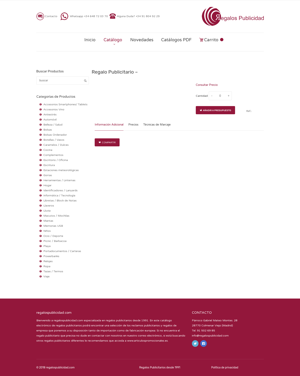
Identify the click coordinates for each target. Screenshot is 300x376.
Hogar (47, 185)
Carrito (211, 40)
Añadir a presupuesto (215, 110)
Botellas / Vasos (53, 139)
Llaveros (48, 205)
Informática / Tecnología (59, 195)
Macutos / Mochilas (56, 215)
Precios (133, 124)
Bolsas (47, 129)
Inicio (89, 39)
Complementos (53, 155)
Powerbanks (51, 256)
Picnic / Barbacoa (54, 241)
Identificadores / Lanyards (60, 190)
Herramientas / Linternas (59, 180)
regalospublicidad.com (68, 320)
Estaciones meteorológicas (61, 170)
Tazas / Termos (53, 271)
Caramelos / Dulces (56, 145)
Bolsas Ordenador (55, 134)
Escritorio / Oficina (55, 160)
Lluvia (47, 210)
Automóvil (50, 119)
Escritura (49, 165)
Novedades (141, 39)
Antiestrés (50, 114)
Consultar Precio (207, 85)
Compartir (107, 142)
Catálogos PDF (176, 39)
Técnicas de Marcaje (157, 124)
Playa (47, 246)
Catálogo (113, 39)
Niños (47, 231)
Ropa (46, 266)
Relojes (48, 261)
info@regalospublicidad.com (210, 335)
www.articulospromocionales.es (147, 340)
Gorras (47, 175)
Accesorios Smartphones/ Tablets (65, 104)
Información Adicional (109, 124)
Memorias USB (53, 226)
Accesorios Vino (53, 109)
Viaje (46, 276)
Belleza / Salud (52, 124)
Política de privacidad (224, 367)
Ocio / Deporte (53, 236)
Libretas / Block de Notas (60, 200)
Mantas (48, 220)
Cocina (47, 150)
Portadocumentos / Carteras (62, 251)
